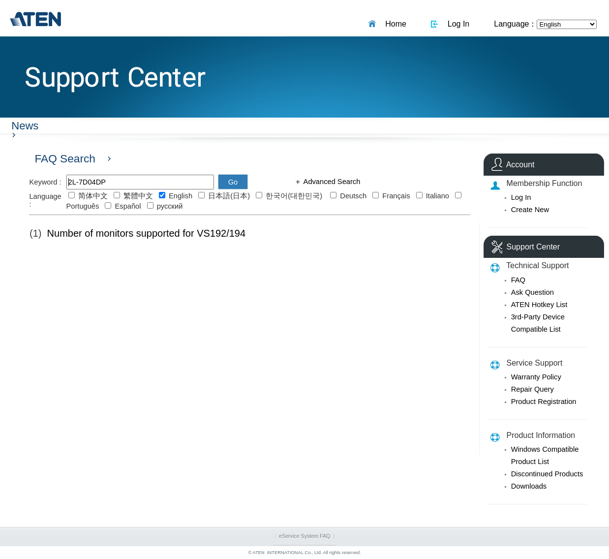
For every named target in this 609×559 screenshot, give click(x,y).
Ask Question (532, 292)
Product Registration (544, 401)
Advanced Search (331, 182)
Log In (456, 24)
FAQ (518, 280)
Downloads (529, 486)
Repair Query (532, 389)
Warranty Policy (536, 377)
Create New (530, 210)
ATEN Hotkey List (539, 305)
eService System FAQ (304, 536)
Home (393, 24)
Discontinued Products (547, 474)
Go (233, 182)
